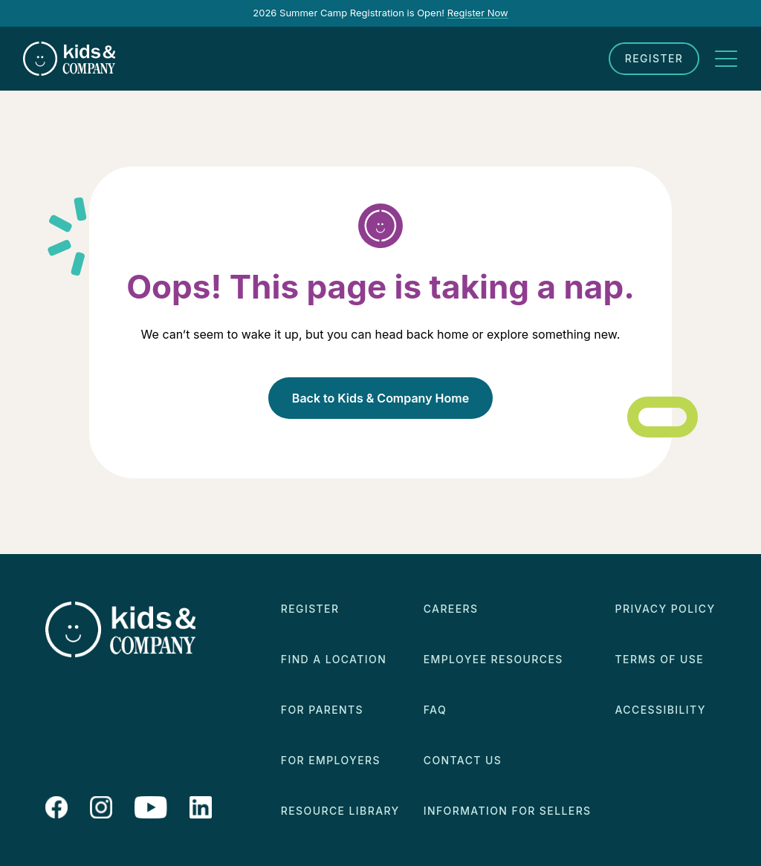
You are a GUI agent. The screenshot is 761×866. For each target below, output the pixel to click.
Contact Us (463, 760)
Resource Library (340, 810)
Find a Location (333, 659)
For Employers (330, 760)
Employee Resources (493, 659)
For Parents (322, 709)
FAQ (435, 709)
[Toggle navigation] (726, 59)
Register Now (477, 13)
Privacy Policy (665, 608)
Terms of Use (660, 659)
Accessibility (660, 709)
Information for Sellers (508, 810)
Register (654, 58)
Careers (451, 608)
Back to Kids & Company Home (380, 398)
